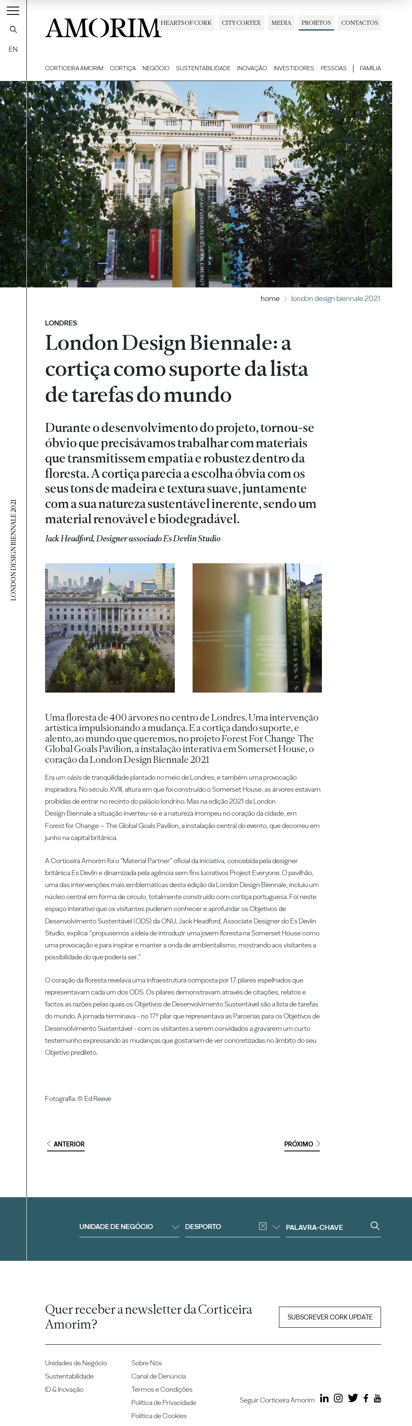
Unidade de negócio (129, 1226)
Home (270, 298)
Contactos (359, 22)
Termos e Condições (162, 1389)
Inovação (252, 68)
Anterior (66, 1144)
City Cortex (241, 22)
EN (13, 49)
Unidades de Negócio (76, 1363)
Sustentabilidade (203, 68)
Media (281, 22)
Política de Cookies (159, 1416)
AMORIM (103, 25)
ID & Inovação (64, 1389)
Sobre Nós (146, 1363)
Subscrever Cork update (330, 1317)
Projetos (316, 22)
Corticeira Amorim (74, 68)
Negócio (156, 68)
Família (370, 68)
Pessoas (334, 68)
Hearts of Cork (186, 22)
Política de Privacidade (163, 1402)
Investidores (294, 68)
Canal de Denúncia (158, 1376)
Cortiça (123, 68)
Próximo (302, 1144)
